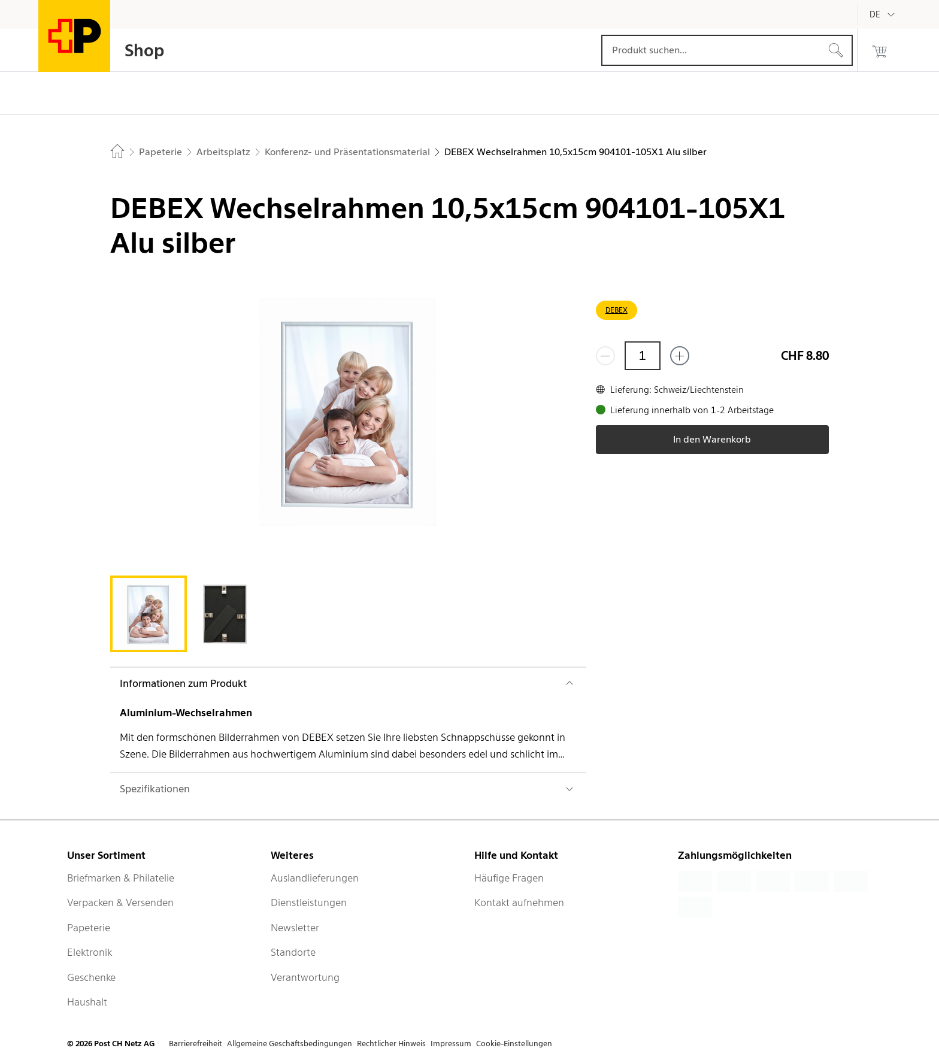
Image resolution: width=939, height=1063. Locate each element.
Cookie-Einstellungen (514, 1043)
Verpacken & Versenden (120, 902)
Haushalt (87, 1002)
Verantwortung (305, 977)
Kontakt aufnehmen (519, 902)
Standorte (293, 952)
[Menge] (643, 355)
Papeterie (88, 928)
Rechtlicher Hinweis (391, 1043)
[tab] (148, 614)
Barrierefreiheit (195, 1043)
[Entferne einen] (605, 355)
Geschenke (91, 977)
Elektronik (89, 952)
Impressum (451, 1043)
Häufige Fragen (509, 878)
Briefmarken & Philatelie (120, 878)
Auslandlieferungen (315, 878)
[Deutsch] (884, 14)
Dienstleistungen (309, 902)
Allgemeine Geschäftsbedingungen (289, 1043)
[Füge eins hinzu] (679, 355)
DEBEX (616, 309)
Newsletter (295, 928)
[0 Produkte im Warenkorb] (879, 50)
